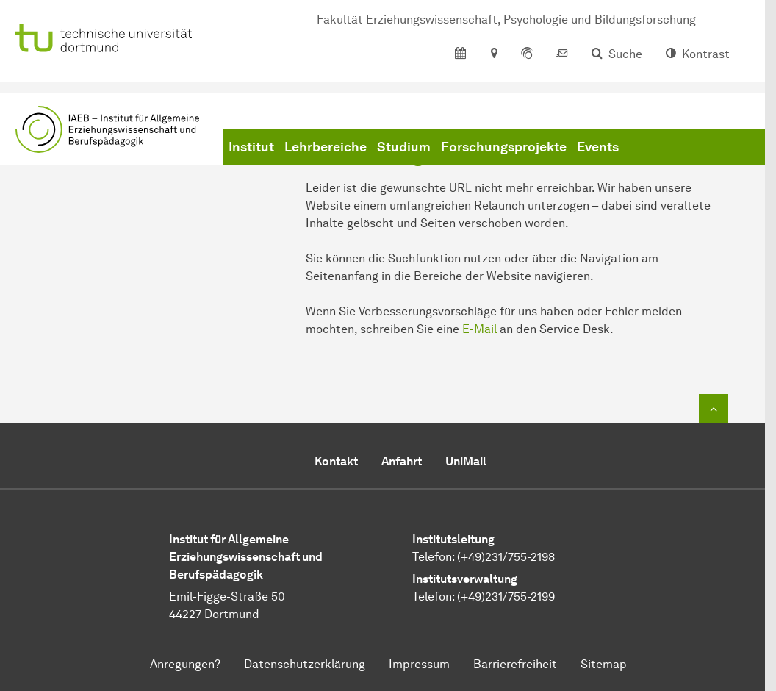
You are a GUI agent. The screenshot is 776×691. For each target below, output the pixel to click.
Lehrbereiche (325, 147)
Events (598, 147)
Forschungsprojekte (504, 147)
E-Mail (479, 329)
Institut (251, 147)
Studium (404, 147)
